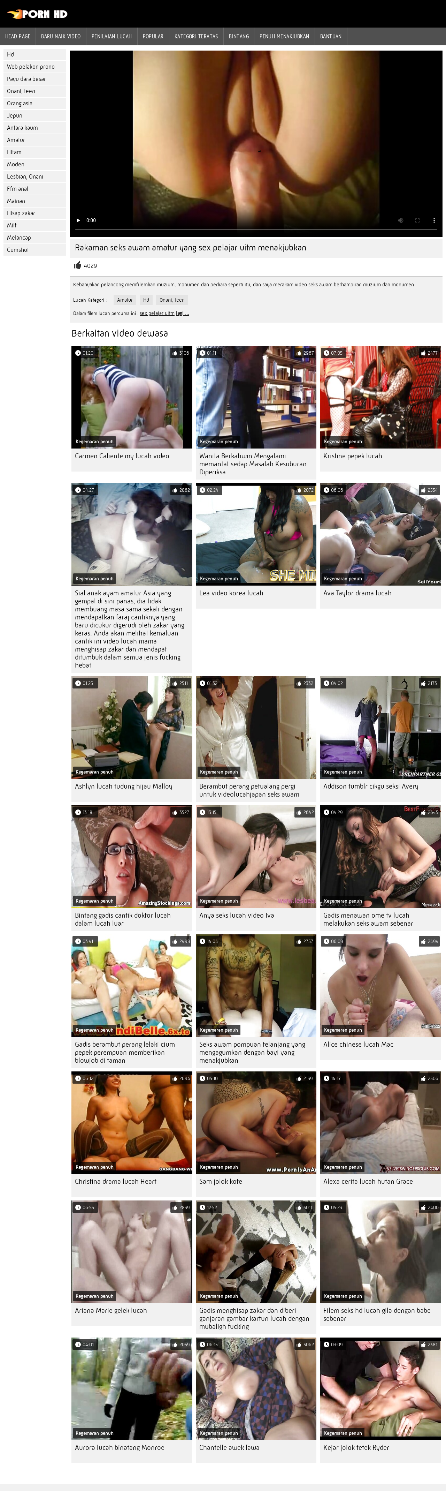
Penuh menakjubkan (284, 36)
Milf (11, 225)
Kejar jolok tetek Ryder (356, 1448)
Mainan (16, 201)
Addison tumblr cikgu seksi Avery (370, 786)
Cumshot (18, 250)
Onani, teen (21, 91)
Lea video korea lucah (231, 593)
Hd (10, 54)
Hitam (14, 152)
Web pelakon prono (31, 66)
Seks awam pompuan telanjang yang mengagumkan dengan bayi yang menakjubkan (252, 1052)
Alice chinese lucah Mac (358, 1044)
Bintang (239, 36)
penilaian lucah (112, 36)
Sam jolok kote (220, 1181)
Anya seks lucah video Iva (236, 915)
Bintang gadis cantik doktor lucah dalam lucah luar (123, 919)
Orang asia (19, 103)
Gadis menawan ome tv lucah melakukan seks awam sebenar (368, 919)
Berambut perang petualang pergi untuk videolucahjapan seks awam (249, 790)
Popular (153, 36)
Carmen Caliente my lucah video (122, 456)
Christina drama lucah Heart (115, 1181)
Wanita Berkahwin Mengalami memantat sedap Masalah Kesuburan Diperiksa (253, 464)
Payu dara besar (26, 79)
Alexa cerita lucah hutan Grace (368, 1181)
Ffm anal (17, 189)
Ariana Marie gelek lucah (111, 1310)
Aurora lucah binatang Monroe (119, 1448)
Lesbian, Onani (25, 176)
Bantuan (331, 36)
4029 (90, 266)
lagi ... (182, 313)
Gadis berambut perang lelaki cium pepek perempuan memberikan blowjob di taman (125, 1052)
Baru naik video (61, 36)
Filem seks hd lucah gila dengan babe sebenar (377, 1314)
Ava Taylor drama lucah (357, 593)
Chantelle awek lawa (229, 1448)
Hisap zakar (21, 213)
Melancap (19, 237)
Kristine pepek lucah (352, 456)
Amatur (16, 140)
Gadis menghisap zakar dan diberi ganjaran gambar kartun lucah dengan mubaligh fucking (254, 1318)
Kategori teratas (196, 36)
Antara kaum (22, 128)
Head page (17, 36)
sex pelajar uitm (157, 313)
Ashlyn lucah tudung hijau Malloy (123, 786)
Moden (15, 164)
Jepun (14, 115)
